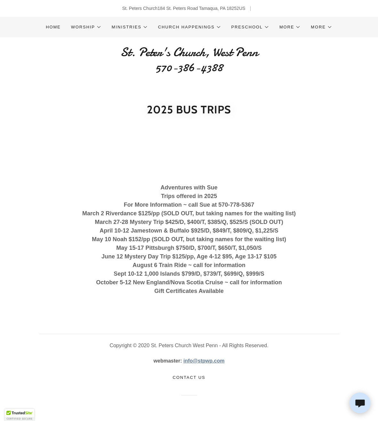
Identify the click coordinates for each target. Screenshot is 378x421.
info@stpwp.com (203, 361)
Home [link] (53, 27)
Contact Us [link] (189, 377)
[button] (86, 27)
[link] (189, 69)
